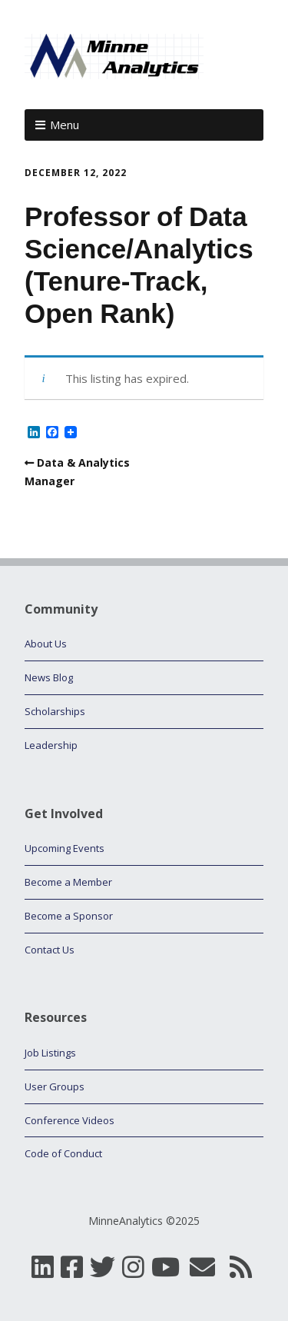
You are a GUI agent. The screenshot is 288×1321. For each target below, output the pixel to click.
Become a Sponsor (69, 916)
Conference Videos (69, 1120)
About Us (46, 644)
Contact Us (49, 950)
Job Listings (50, 1053)
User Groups (54, 1086)
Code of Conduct (63, 1153)
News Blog (49, 677)
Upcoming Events (64, 848)
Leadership (51, 745)
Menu (64, 124)
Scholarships (55, 711)
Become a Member (68, 882)
